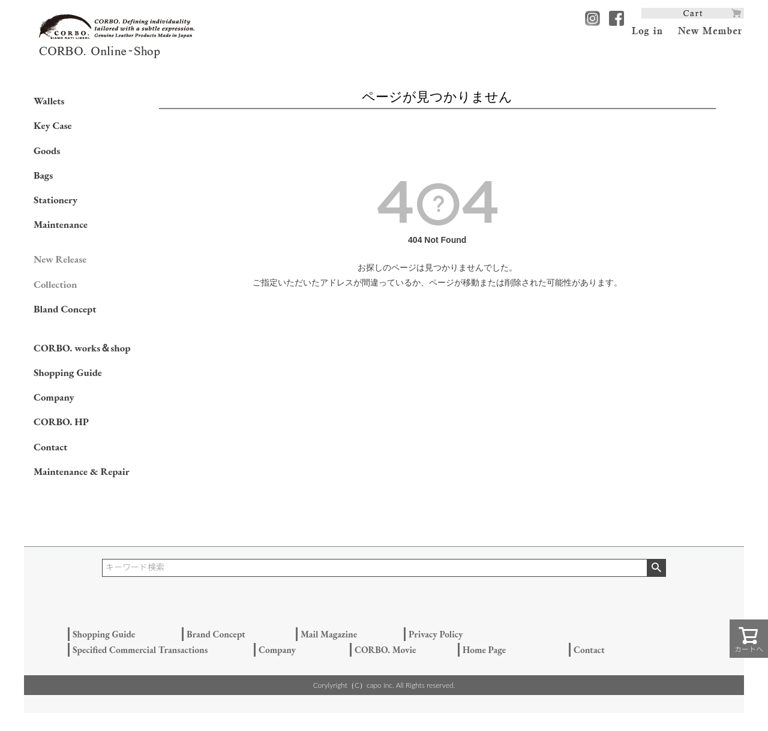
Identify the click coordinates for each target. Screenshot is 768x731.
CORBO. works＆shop (82, 347)
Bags (43, 175)
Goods (47, 150)
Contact (50, 446)
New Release (60, 259)
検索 (656, 567)
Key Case (53, 125)
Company (54, 397)
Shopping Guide (68, 372)
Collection (55, 284)
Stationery (55, 199)
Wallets (49, 100)
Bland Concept (65, 308)
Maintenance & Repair (82, 471)
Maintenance (61, 224)
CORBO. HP (61, 421)
